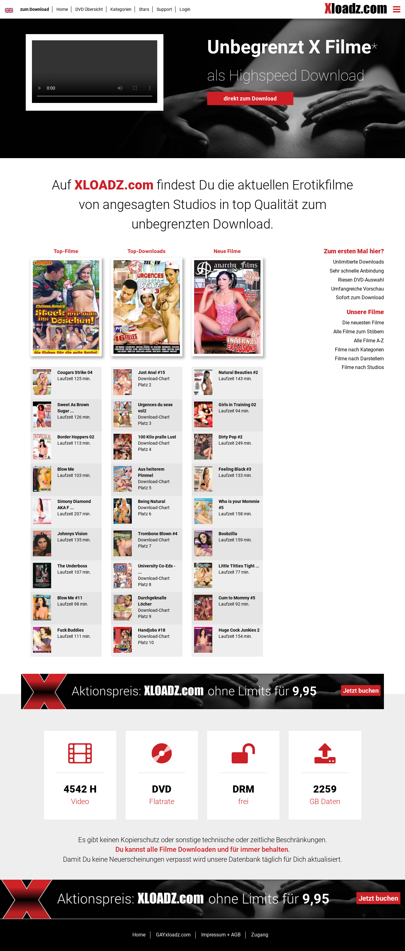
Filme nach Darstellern (359, 359)
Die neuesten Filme (363, 323)
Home (62, 9)
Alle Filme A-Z (369, 341)
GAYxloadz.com (173, 935)
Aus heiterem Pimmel (146, 478)
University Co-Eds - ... (146, 575)
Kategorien (120, 9)
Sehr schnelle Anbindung (357, 271)
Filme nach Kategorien (359, 350)
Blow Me (66, 472)
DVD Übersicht (89, 9)
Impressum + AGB (221, 935)
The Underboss (66, 569)
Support (164, 9)
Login (185, 9)
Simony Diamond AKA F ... (66, 507)
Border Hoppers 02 (66, 440)
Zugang (259, 935)
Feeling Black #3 (227, 472)
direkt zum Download (250, 98)
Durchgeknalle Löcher (146, 607)
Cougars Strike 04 (66, 375)
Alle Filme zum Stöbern (358, 332)
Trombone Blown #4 (146, 540)
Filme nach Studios (363, 367)
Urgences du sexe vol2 (146, 414)
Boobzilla (227, 537)
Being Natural (146, 507)
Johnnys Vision (66, 537)
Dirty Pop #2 (227, 440)
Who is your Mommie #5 (227, 507)
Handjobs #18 (146, 636)
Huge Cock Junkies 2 (227, 633)
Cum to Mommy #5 (227, 601)
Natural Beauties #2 (227, 375)
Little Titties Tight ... (227, 569)
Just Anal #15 (146, 378)
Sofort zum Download (360, 297)
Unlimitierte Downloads (358, 262)
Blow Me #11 (66, 601)
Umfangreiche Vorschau (357, 289)
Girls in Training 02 (227, 408)
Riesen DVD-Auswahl (361, 280)
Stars (144, 9)
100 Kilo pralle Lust (146, 443)
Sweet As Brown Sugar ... (66, 411)
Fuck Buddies (66, 633)
